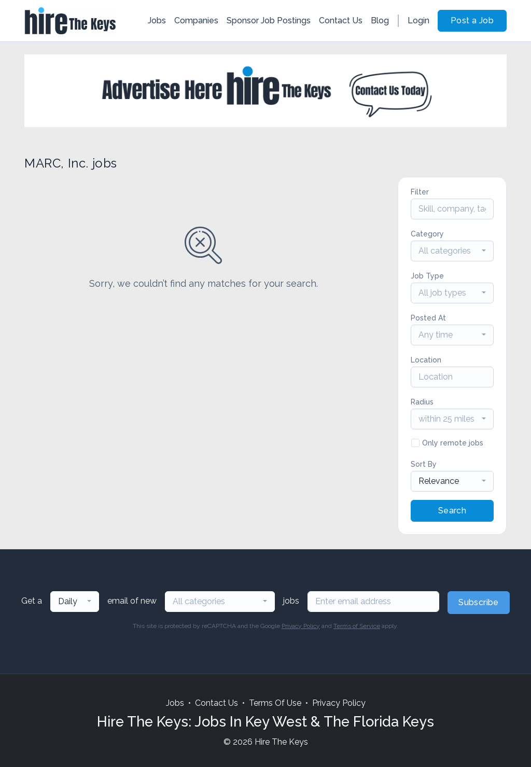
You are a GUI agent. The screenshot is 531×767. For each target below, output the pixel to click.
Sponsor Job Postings (269, 20)
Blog (380, 20)
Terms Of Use (275, 703)
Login (418, 20)
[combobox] (452, 251)
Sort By (424, 464)
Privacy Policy (301, 626)
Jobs (157, 20)
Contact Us (340, 20)
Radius (422, 402)
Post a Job (472, 20)
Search (452, 510)
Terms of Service (356, 626)
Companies (196, 20)
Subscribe (478, 602)
